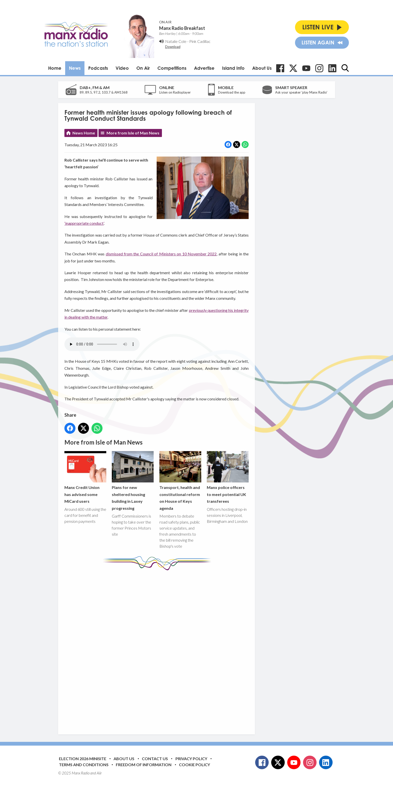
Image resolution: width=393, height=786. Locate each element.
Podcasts (98, 68)
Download (172, 47)
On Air (143, 68)
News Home (83, 132)
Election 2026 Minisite (82, 758)
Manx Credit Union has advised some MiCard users (85, 477)
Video (122, 68)
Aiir (99, 773)
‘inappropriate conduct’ (84, 223)
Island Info (233, 68)
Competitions (171, 68)
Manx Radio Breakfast (182, 28)
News (75, 68)
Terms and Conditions (84, 764)
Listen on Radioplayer (175, 92)
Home (54, 68)
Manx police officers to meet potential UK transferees (227, 477)
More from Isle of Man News (133, 132)
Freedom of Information (143, 764)
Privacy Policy (191, 758)
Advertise (204, 68)
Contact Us (155, 758)
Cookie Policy (194, 764)
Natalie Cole (175, 41)
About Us (262, 68)
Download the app (231, 92)
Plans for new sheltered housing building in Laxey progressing (133, 481)
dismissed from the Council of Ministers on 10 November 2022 (161, 253)
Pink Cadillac (200, 41)
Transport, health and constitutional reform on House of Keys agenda (180, 481)
